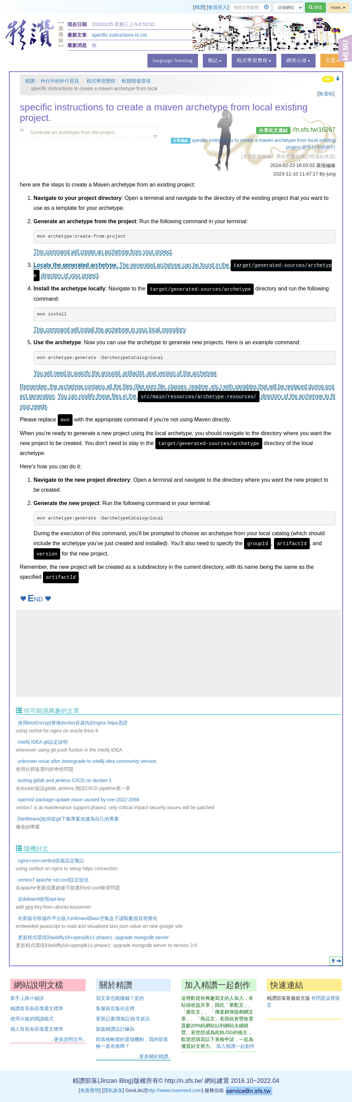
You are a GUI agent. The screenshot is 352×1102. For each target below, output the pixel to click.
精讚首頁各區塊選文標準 (36, 1008)
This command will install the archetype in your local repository (110, 329)
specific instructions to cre (119, 35)
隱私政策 (113, 1090)
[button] (215, 61)
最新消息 (77, 45)
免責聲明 (89, 1090)
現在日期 (77, 24)
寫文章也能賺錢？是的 (120, 998)
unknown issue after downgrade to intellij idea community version (87, 761)
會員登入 (217, 7)
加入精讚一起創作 (235, 1046)
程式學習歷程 (101, 81)
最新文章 (77, 35)
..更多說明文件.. (68, 1039)
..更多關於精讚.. (153, 1056)
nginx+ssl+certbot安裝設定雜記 (51, 860)
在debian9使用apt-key (41, 899)
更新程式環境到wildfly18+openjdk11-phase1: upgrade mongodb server (93, 937)
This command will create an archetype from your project (103, 251)
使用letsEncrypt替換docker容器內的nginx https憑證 (73, 723)
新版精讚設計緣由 (115, 1029)
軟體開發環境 (136, 81)
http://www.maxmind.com (174, 1090)
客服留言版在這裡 (115, 1008)
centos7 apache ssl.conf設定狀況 (53, 880)
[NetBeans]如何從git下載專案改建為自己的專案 (68, 819)
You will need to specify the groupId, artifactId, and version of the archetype (125, 373)
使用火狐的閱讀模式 (32, 1018)
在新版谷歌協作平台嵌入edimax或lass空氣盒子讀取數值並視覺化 (87, 918)
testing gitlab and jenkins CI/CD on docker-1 (65, 780)
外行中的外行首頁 (60, 81)
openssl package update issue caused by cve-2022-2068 (78, 799)
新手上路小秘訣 (27, 998)
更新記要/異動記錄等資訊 (123, 1018)
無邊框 (326, 93)
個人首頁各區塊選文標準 (36, 1029)
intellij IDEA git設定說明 (43, 742)
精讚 (199, 7)
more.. (338, 7)
